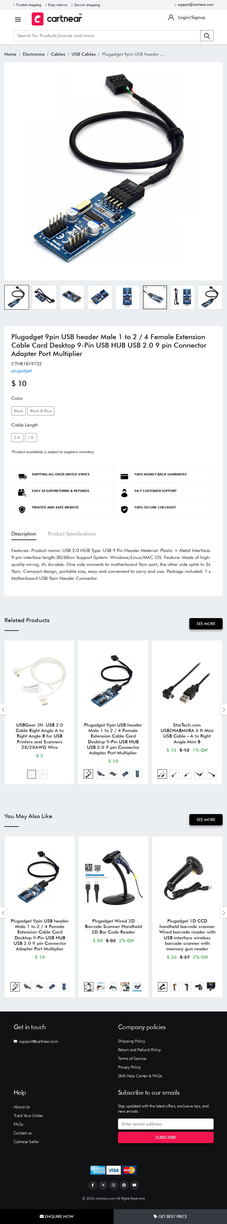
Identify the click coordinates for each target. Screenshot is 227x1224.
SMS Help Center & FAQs (140, 1078)
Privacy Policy (129, 1069)
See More (205, 623)
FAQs (18, 1126)
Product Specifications (72, 534)
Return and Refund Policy (139, 1052)
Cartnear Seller (26, 1144)
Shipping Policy (131, 1043)
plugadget (21, 370)
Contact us (23, 1135)
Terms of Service (132, 1061)
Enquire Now (57, 1216)
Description (23, 534)
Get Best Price (170, 1216)
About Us (22, 1109)
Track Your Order (28, 1118)
